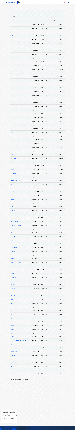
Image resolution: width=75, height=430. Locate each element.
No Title (12, 24)
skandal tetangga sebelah (17, 295)
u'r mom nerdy (14, 307)
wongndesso (14, 362)
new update (14, 266)
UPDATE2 (13, 359)
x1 (11, 366)
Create (41, 1)
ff (11, 184)
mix (12, 255)
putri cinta (13, 281)
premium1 (13, 273)
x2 (11, 370)
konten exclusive (15, 221)
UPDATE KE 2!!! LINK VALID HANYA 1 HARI (19, 340)
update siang (14, 344)
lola (12, 229)
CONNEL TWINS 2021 (15, 180)
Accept (9, 421)
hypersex (13, 210)
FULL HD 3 (13, 199)
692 (12, 154)
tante (12, 303)
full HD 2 (13, 195)
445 (12, 132)
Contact (50, 1)
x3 (11, 373)
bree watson (14, 173)
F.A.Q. (46, 1)
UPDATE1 (13, 355)
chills (12, 177)
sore (12, 299)
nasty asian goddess (16, 262)
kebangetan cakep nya (16, 217)
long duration (14, 247)
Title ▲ (12, 21)
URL (60, 21)
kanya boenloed (14, 214)
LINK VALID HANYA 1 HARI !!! (16, 225)
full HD (12, 188)
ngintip (12, 269)
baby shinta (13, 158)
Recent (56, 1)
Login (61, 1)
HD (11, 203)
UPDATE (12, 336)
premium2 (13, 277)
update (12, 318)
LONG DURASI (14, 243)
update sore (14, 347)
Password (48, 21)
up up (12, 310)
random (13, 284)
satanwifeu (13, 292)
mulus (12, 258)
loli (11, 232)
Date (33, 21)
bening (12, 165)
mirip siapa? (14, 251)
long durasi (13, 236)
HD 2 (12, 206)
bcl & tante (13, 162)
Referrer (55, 21)
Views (42, 21)
